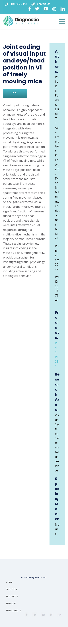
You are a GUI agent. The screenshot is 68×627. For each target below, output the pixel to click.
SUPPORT (11, 603)
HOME (9, 582)
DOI (15, 93)
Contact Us (40, 4)
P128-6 (57, 361)
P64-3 (56, 347)
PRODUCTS (12, 596)
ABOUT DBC (12, 589)
